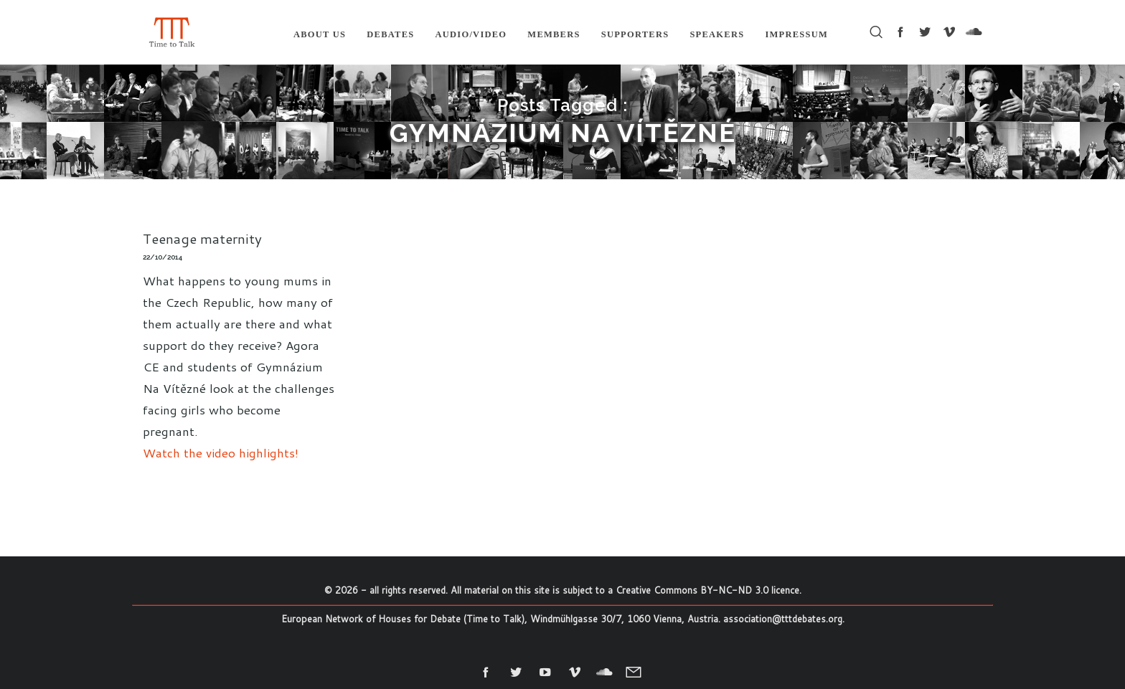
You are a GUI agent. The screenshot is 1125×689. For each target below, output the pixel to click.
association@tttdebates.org (782, 618)
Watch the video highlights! (220, 452)
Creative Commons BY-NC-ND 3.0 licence (707, 590)
